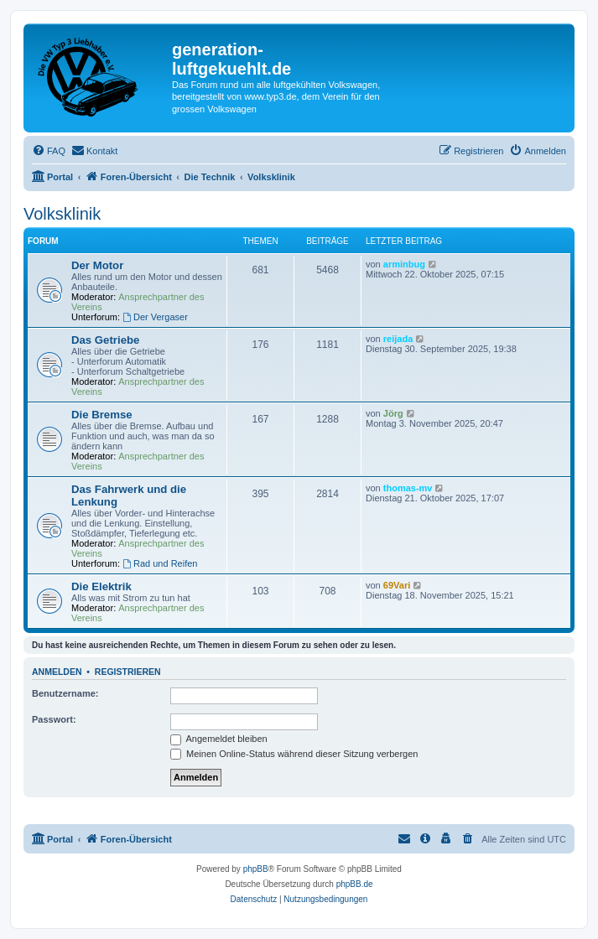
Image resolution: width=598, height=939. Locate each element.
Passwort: (54, 719)
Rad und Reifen (159, 563)
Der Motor (97, 265)
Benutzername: (65, 693)
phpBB (255, 869)
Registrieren (128, 672)
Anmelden (57, 672)
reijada (398, 339)
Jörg (393, 413)
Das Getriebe (105, 340)
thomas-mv (408, 488)
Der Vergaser (155, 317)
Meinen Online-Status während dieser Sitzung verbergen (294, 754)
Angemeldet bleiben (219, 739)
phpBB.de (354, 884)
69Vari (396, 585)
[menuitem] (48, 151)
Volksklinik (62, 214)
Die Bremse (102, 414)
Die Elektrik (101, 586)
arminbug (404, 264)
